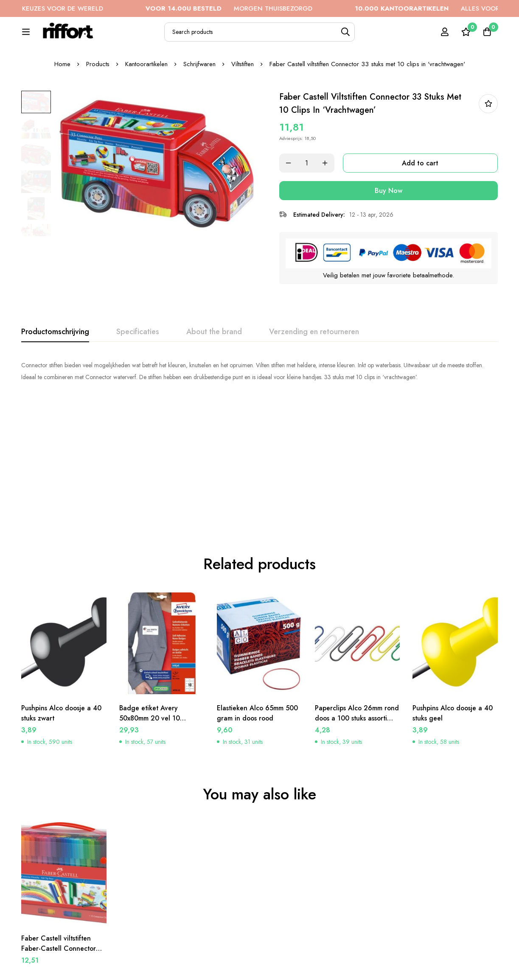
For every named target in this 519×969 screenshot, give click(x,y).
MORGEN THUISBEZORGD (242, 8)
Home (62, 114)
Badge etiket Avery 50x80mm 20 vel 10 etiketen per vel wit (149, 635)
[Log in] (444, 36)
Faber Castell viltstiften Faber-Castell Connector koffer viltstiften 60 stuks (59, 866)
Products (97, 114)
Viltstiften (242, 114)
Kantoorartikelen (146, 114)
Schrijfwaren (199, 114)
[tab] (55, 381)
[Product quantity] (310, 213)
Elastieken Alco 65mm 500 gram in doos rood (258, 630)
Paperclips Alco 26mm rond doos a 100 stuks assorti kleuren (357, 635)
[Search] (364, 36)
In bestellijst (488, 153)
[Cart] (486, 36)
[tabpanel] (259, 421)
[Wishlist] (465, 36)
